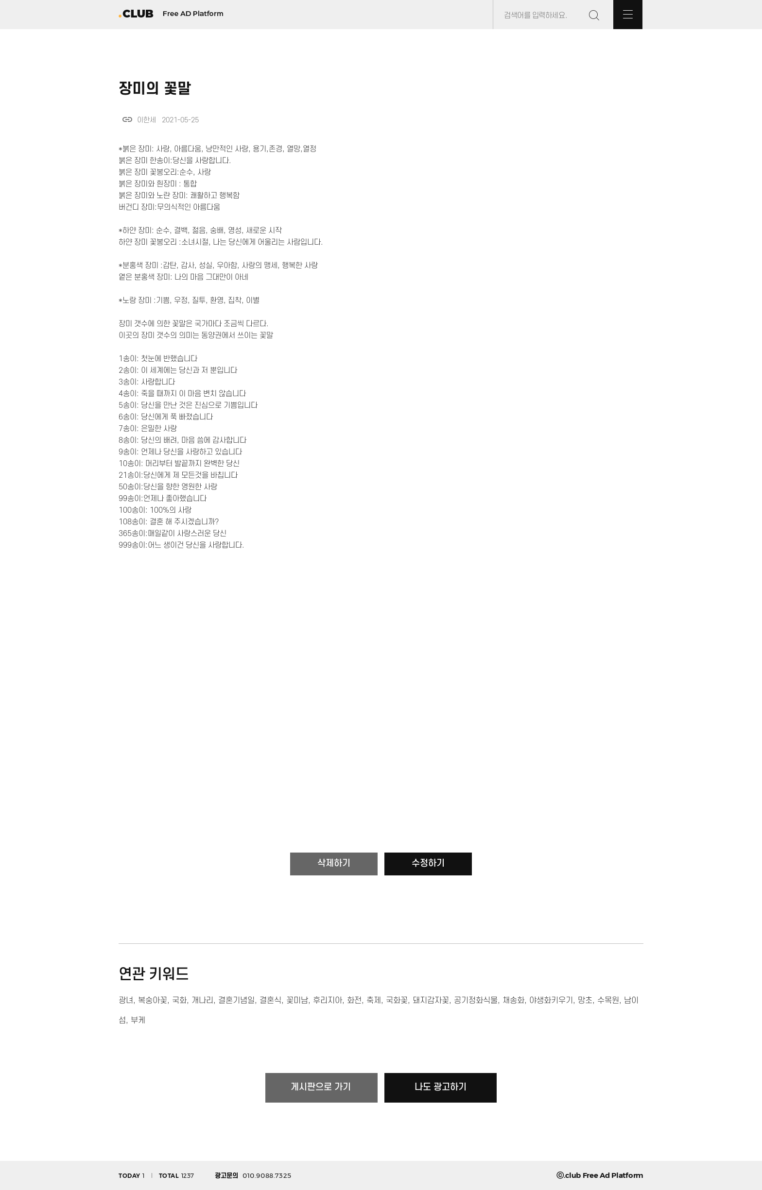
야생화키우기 (551, 1000)
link (127, 119)
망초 (585, 1000)
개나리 (202, 1000)
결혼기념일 (236, 1000)
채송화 (513, 1000)
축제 (373, 1000)
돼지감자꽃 (431, 1000)
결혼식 (270, 1000)
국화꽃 (397, 1000)
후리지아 (327, 1000)
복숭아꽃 (152, 1000)
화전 (354, 1000)
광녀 (126, 1000)
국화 (179, 1000)
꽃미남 (297, 1000)
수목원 (608, 1000)
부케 (138, 1020)
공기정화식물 (476, 1000)
